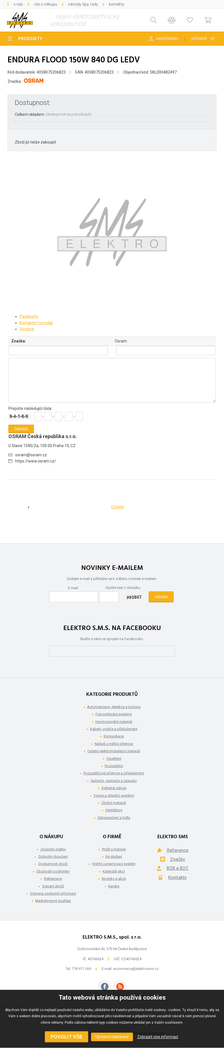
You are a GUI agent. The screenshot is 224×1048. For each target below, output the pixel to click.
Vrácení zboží (53, 886)
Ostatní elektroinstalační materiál (113, 751)
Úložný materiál (113, 803)
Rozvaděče (114, 766)
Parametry (29, 316)
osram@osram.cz (31, 455)
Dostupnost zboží (52, 864)
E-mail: (73, 588)
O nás (18, 4)
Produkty (30, 39)
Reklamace (53, 879)
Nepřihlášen (167, 38)
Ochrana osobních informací (53, 893)
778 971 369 (81, 969)
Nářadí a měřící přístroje (114, 744)
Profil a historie (114, 849)
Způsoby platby (53, 849)
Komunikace (114, 736)
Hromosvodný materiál (113, 722)
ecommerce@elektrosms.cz (136, 969)
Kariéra (113, 886)
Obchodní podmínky (52, 871)
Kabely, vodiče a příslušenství (113, 729)
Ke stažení (114, 856)
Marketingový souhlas (53, 901)
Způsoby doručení (53, 856)
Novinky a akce (114, 879)
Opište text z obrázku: (123, 588)
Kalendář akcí (114, 871)
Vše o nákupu (45, 4)
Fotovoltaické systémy (113, 714)
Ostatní (117, 507)
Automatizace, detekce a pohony (114, 707)
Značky (177, 859)
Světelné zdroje (113, 788)
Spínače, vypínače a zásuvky (114, 781)
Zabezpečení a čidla (113, 818)
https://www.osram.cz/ (35, 461)
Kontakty (116, 4)
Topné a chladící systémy (114, 795)
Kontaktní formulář (36, 323)
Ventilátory (113, 810)
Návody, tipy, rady (83, 4)
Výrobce (27, 329)
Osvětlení (113, 758)
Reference (177, 850)
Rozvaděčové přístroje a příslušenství (113, 773)
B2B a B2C (177, 868)
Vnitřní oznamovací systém (114, 864)
